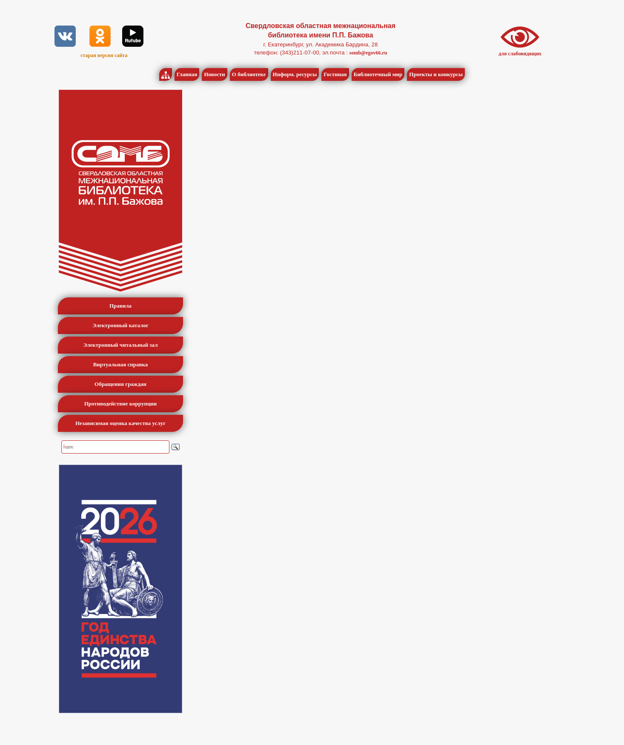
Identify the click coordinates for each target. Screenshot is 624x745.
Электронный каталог (120, 325)
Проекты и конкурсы (436, 74)
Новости (214, 74)
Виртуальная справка (120, 364)
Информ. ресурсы (295, 74)
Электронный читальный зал (120, 345)
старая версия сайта (103, 55)
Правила (120, 306)
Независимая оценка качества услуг (120, 423)
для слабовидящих (519, 54)
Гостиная (334, 74)
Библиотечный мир (378, 74)
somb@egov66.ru (368, 53)
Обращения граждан (120, 384)
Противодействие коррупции (120, 403)
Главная (187, 74)
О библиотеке (249, 74)
